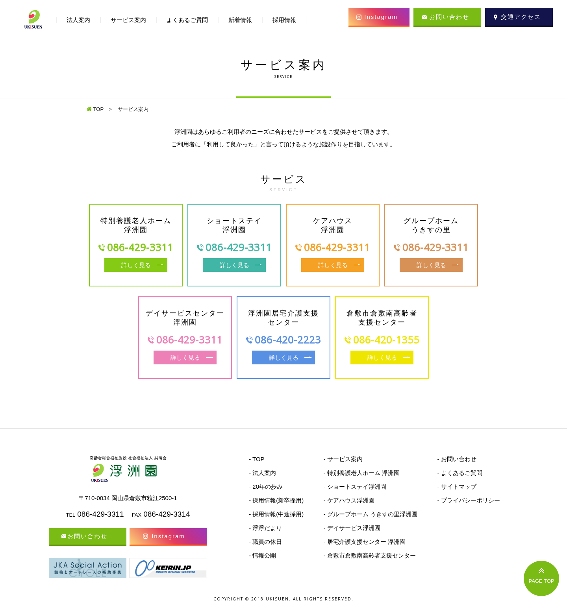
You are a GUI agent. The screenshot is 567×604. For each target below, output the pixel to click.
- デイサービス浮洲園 (352, 528)
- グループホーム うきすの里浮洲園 (370, 514)
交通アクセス (521, 16)
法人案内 (78, 20)
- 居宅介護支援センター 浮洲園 (365, 541)
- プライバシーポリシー (468, 500)
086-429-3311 (140, 247)
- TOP (256, 459)
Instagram (381, 16)
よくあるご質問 (187, 20)
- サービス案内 (343, 459)
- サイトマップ (456, 486)
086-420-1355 (386, 339)
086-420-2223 (288, 339)
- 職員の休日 (265, 541)
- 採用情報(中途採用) (276, 514)
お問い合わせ (449, 16)
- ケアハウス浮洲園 (349, 500)
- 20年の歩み (266, 486)
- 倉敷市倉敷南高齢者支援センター (370, 555)
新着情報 (240, 20)
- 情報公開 (262, 555)
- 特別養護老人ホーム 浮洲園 (362, 472)
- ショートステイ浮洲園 (355, 486)
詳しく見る (136, 265)
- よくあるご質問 (459, 472)
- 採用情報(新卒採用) (276, 500)
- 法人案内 (262, 472)
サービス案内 (128, 20)
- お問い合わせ (456, 459)
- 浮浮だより (265, 528)
